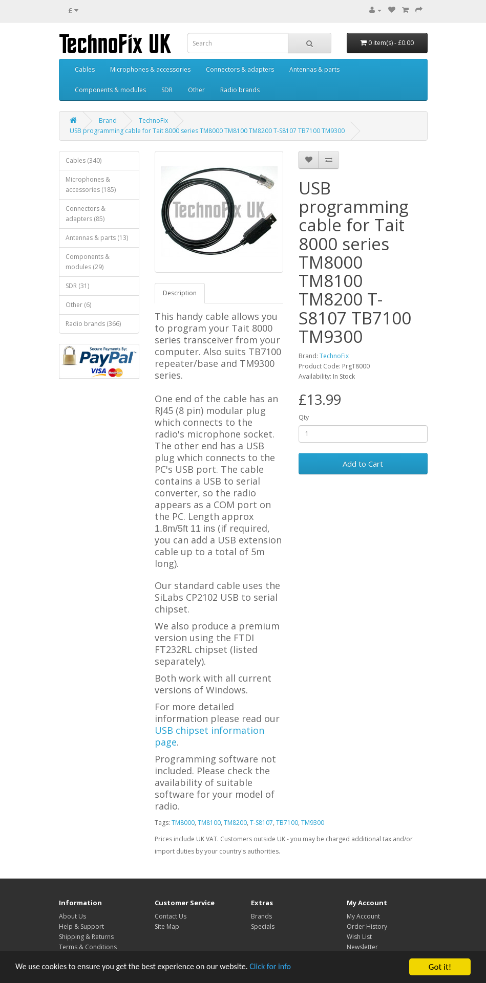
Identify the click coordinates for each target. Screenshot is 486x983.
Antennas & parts (314, 69)
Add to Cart (363, 463)
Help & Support (81, 926)
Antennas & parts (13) (97, 237)
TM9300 (312, 822)
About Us (72, 916)
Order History (367, 926)
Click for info (286, 967)
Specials (262, 926)
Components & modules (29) (88, 261)
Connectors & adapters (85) (85, 213)
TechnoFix (153, 120)
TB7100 (287, 822)
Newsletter (362, 947)
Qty (304, 417)
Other (196, 89)
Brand (108, 120)
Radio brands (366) (93, 323)
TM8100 (209, 822)
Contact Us (170, 916)
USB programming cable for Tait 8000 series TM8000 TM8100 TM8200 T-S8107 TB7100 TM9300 (207, 130)
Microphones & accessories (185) (91, 184)
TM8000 (183, 822)
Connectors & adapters (240, 69)
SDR (167, 89)
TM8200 (235, 822)
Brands (261, 916)
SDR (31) (77, 285)
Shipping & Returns (86, 936)
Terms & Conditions (88, 947)
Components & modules (110, 89)
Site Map (167, 926)
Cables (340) (83, 160)
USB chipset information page (209, 736)
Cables (85, 69)
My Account (363, 916)
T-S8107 (261, 822)
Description (180, 293)
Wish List (359, 936)
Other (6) (78, 304)
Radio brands (240, 89)
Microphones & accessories (150, 69)
